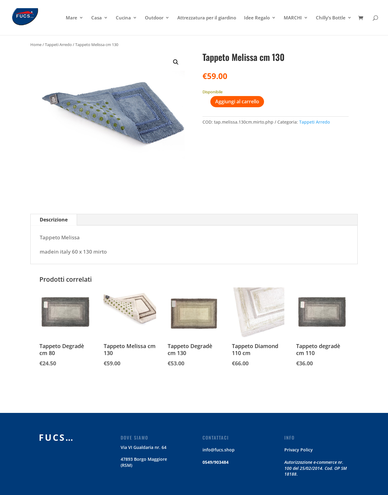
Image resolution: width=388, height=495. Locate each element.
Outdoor (154, 18)
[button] (175, 62)
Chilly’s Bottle (331, 18)
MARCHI (293, 18)
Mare (71, 18)
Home (36, 44)
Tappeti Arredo (58, 44)
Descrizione (54, 219)
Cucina (123, 18)
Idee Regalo (257, 18)
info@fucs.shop (218, 450)
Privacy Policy (298, 450)
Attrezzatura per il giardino (206, 18)
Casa (96, 18)
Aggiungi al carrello (237, 101)
